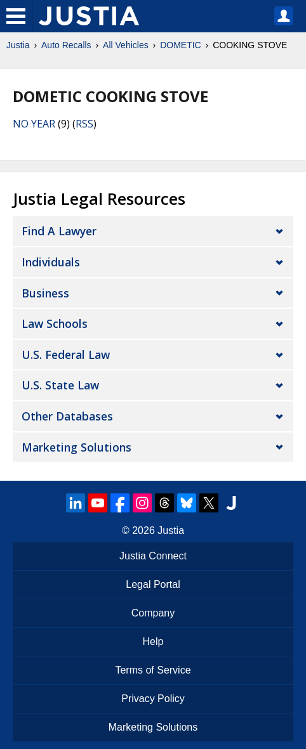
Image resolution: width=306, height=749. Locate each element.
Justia (18, 45)
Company (153, 613)
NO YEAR (34, 124)
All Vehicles (126, 45)
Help (153, 641)
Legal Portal (153, 584)
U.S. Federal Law (66, 354)
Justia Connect (153, 555)
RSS (84, 124)
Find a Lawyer (59, 230)
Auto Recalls (66, 45)
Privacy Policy (153, 698)
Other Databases (67, 416)
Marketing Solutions (76, 447)
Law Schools (55, 323)
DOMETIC (180, 45)
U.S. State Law (60, 385)
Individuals (51, 262)
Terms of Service (152, 670)
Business (45, 293)
